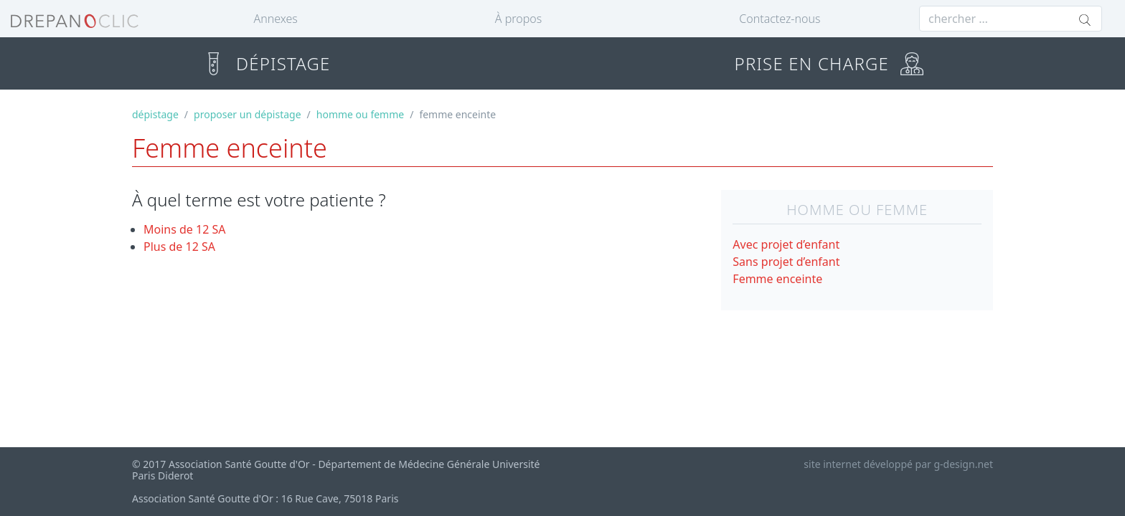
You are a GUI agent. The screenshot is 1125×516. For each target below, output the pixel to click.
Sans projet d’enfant (786, 261)
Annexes (276, 18)
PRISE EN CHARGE (829, 63)
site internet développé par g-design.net (898, 464)
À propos (518, 18)
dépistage (155, 114)
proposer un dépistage (247, 114)
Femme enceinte (777, 279)
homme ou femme (360, 114)
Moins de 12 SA (184, 229)
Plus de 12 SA (179, 246)
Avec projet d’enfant (786, 244)
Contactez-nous (779, 18)
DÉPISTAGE (266, 63)
